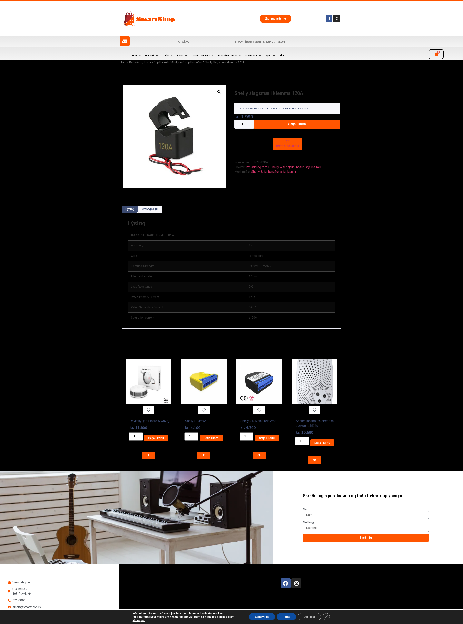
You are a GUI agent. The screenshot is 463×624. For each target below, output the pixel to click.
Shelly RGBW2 (195, 421)
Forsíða (182, 41)
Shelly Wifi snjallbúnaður (186, 62)
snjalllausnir (288, 172)
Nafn (306, 509)
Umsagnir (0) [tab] (150, 209)
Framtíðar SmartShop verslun (260, 41)
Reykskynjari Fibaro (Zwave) (149, 421)
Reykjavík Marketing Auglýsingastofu (212, 617)
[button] (136, 55)
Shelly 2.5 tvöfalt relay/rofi (258, 421)
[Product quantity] (244, 124)
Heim (123, 62)
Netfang (308, 522)
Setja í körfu (297, 124)
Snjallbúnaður (270, 172)
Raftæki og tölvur (140, 62)
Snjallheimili (161, 62)
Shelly (255, 172)
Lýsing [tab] (129, 209)
